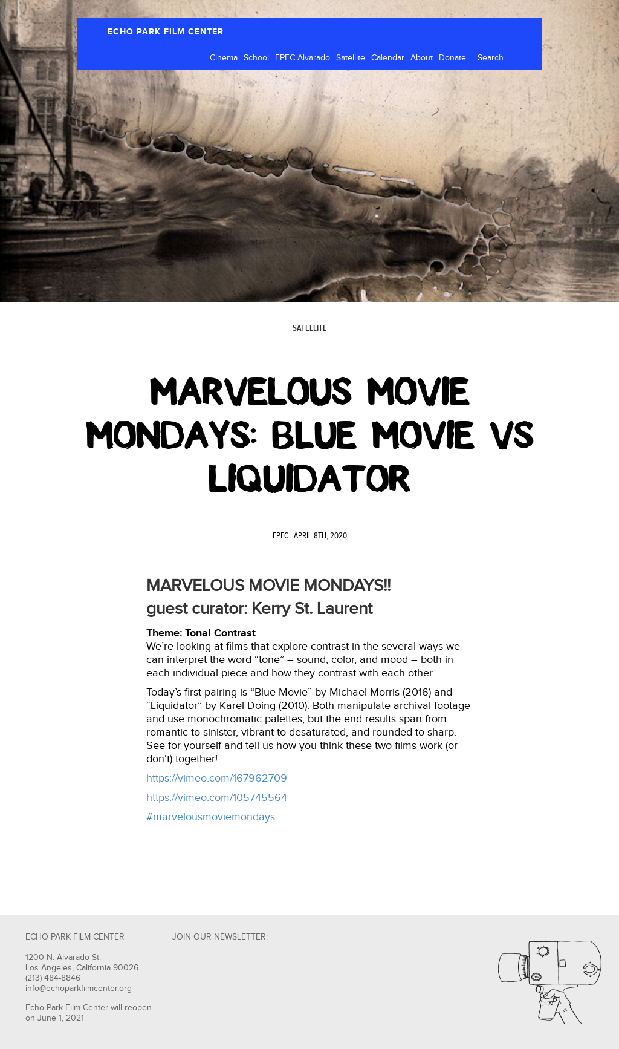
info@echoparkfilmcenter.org (78, 988)
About (421, 58)
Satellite (350, 58)
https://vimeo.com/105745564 (216, 797)
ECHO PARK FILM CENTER (166, 32)
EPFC (280, 536)
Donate (452, 58)
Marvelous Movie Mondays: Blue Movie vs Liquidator (310, 435)
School (256, 58)
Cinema (224, 58)
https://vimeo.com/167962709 (216, 778)
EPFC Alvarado (302, 58)
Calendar (387, 58)
